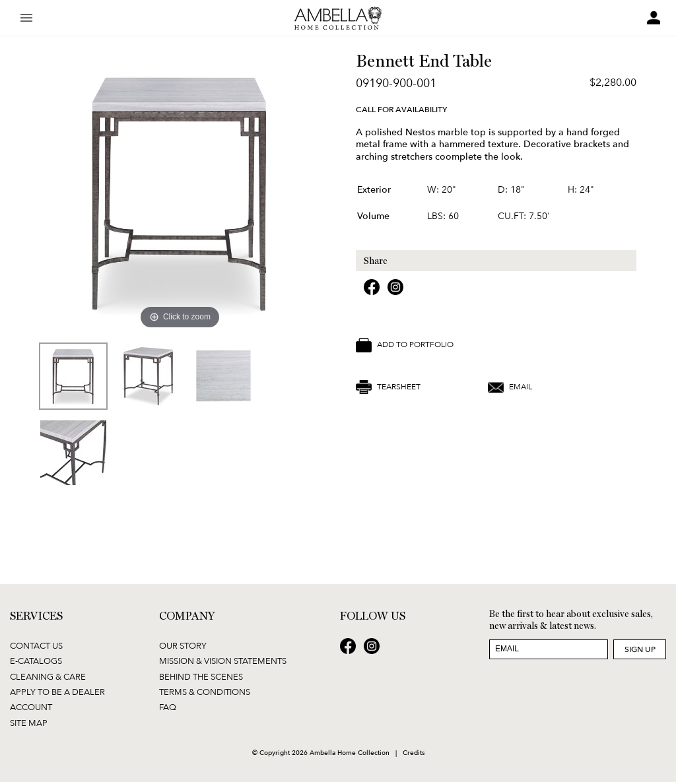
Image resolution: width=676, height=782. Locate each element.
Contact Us (36, 645)
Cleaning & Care (48, 676)
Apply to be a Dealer (57, 691)
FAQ (167, 706)
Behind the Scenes (201, 676)
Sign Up (640, 649)
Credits (413, 752)
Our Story (183, 645)
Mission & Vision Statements (223, 660)
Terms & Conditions (204, 691)
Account (31, 706)
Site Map (29, 722)
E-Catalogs (36, 660)
